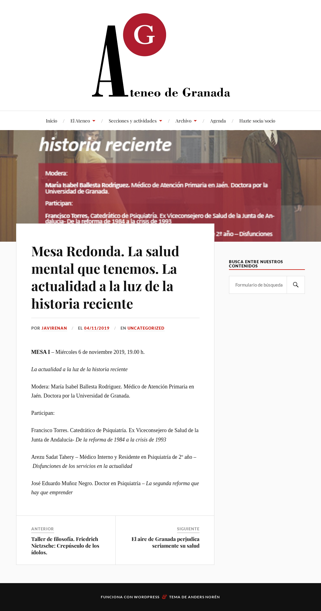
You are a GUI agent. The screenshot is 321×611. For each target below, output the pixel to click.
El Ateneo (80, 120)
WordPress (146, 597)
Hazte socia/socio (257, 120)
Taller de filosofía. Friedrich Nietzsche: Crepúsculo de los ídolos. (65, 545)
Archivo (183, 120)
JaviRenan (54, 328)
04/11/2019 (97, 328)
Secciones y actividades (133, 120)
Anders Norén (204, 597)
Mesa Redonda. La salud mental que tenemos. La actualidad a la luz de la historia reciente (105, 277)
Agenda (218, 120)
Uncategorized (146, 328)
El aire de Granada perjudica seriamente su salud (165, 542)
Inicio (51, 120)
